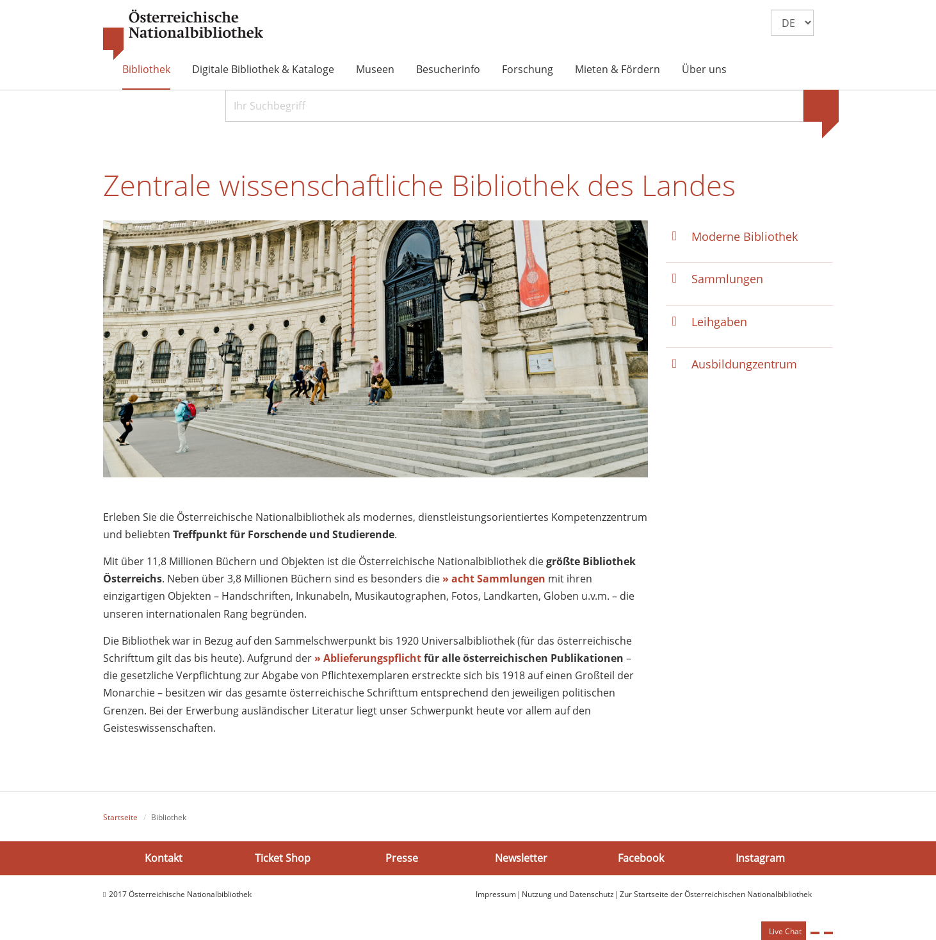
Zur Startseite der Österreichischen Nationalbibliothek (716, 894)
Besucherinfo (448, 69)
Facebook (641, 858)
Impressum (496, 894)
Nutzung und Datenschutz (568, 894)
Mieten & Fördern (617, 69)
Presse (401, 858)
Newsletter (521, 858)
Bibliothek (146, 69)
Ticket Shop (283, 858)
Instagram (760, 858)
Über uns (704, 69)
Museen (375, 69)
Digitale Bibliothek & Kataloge (263, 69)
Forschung (527, 69)
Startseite (120, 817)
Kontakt (163, 858)
